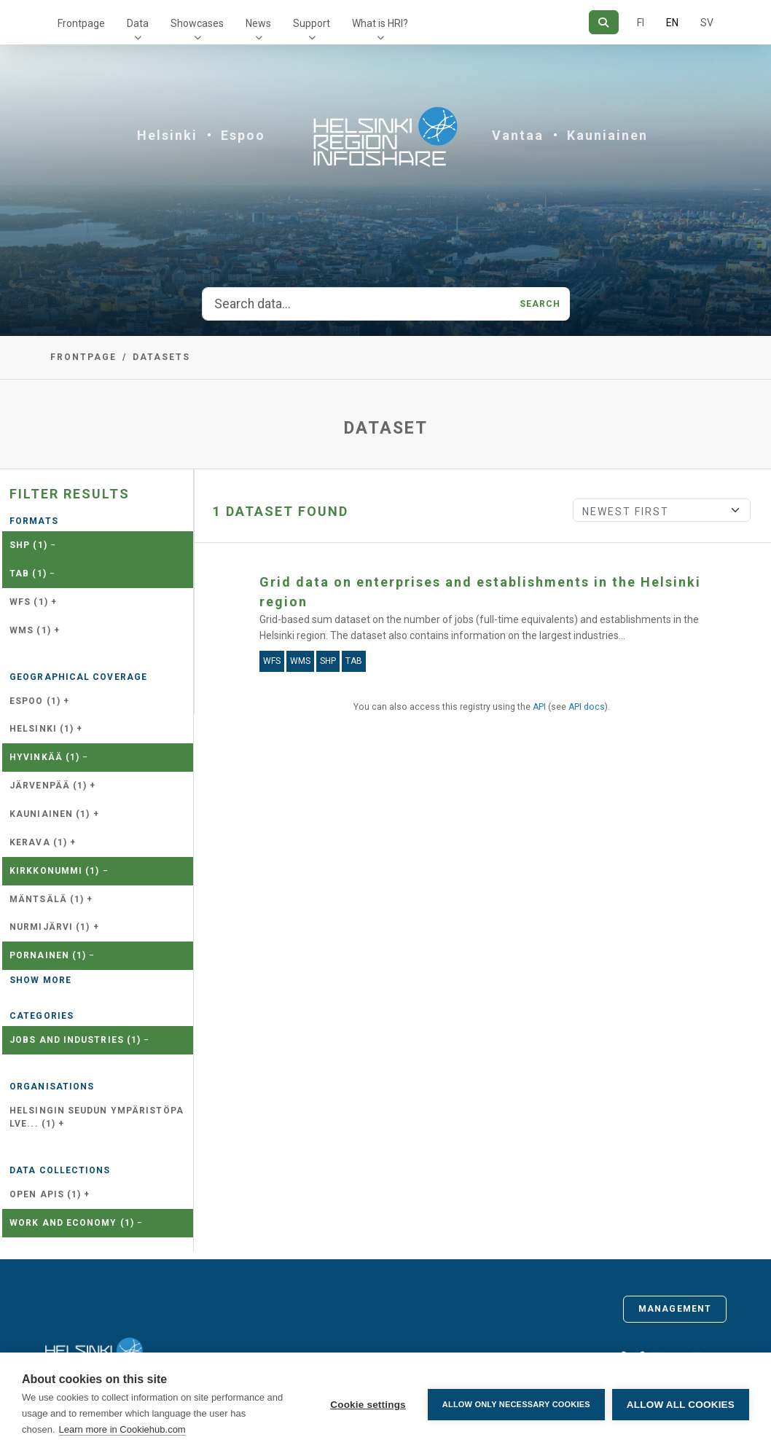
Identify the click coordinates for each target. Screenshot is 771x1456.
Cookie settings (368, 1404)
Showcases (197, 23)
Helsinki (167, 135)
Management (674, 1309)
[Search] (604, 22)
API (539, 707)
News (258, 23)
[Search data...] (357, 304)
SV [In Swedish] (706, 22)
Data (138, 23)
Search (540, 304)
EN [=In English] (672, 22)
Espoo (243, 135)
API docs (586, 707)
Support (311, 23)
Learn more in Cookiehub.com (122, 1429)
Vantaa (518, 135)
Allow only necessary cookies (516, 1404)
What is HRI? (380, 23)
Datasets (161, 357)
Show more (40, 980)
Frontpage (81, 23)
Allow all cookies (681, 1404)
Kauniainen (607, 135)
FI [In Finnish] (640, 22)
